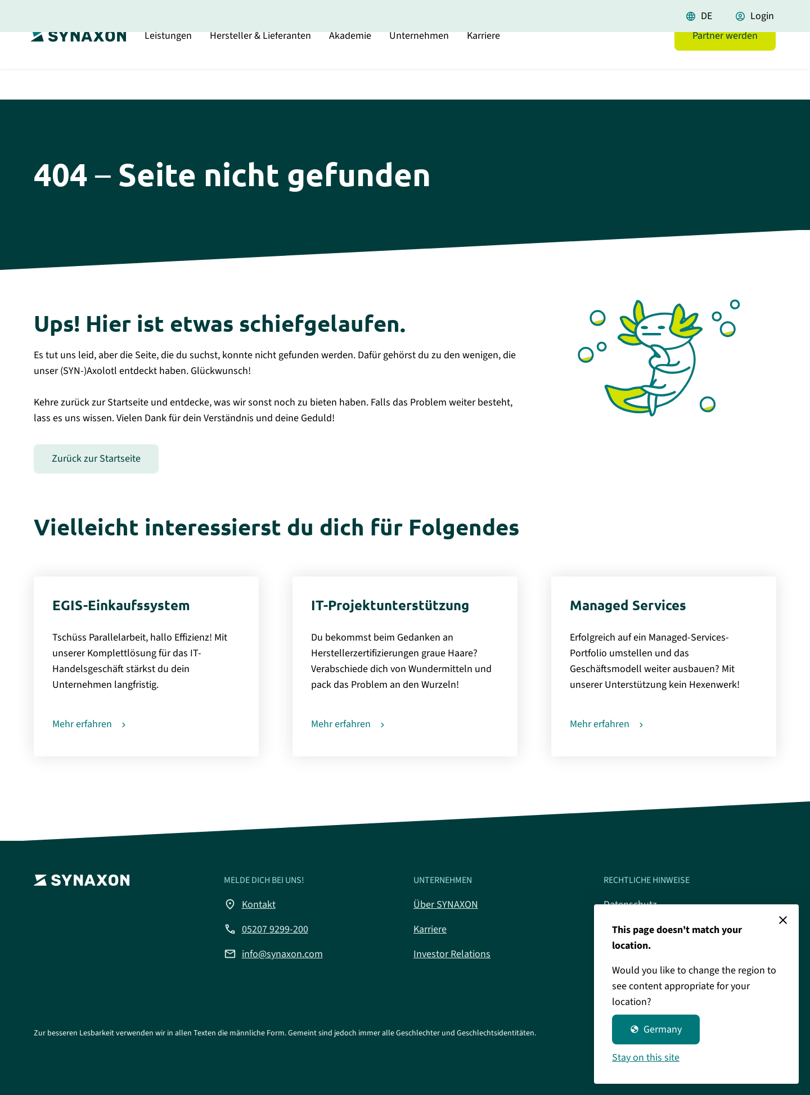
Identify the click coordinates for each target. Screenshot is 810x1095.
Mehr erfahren (82, 724)
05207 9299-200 (266, 929)
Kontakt (250, 904)
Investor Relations (451, 954)
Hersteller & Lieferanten (260, 64)
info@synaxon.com (273, 954)
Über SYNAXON (445, 905)
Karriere (483, 64)
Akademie (350, 64)
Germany (656, 1029)
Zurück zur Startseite (96, 459)
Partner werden (725, 64)
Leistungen (168, 64)
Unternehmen (419, 64)
